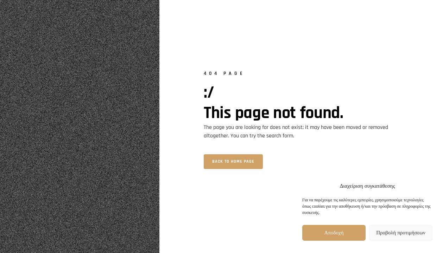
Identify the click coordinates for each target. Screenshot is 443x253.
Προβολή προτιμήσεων (400, 232)
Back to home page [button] (233, 161)
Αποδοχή (334, 232)
